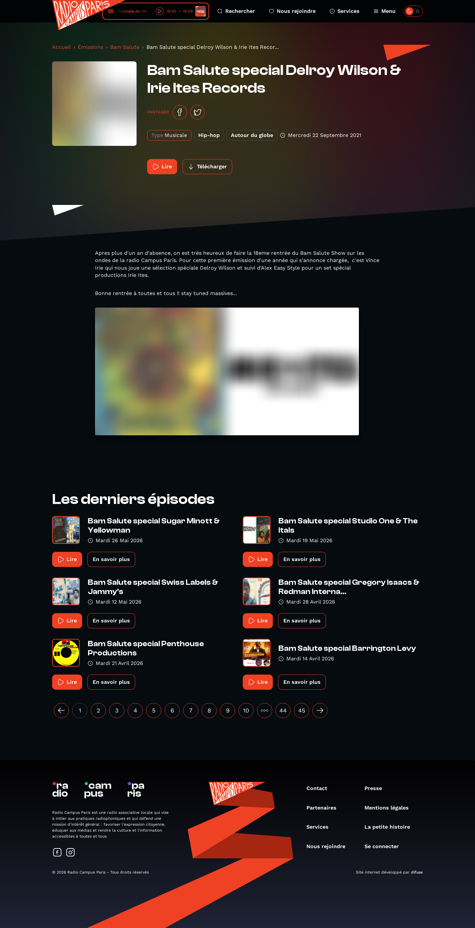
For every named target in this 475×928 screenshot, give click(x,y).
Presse (376, 788)
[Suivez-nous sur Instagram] (70, 853)
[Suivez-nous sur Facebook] (57, 853)
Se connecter (384, 846)
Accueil (61, 47)
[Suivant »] (320, 710)
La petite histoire (390, 827)
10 (246, 710)
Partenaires (324, 808)
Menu (384, 11)
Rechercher (236, 11)
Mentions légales (389, 808)
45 (301, 710)
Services (345, 11)
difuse (417, 872)
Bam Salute (125, 47)
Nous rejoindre (292, 11)
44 (283, 710)
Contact (320, 788)
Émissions (90, 47)
